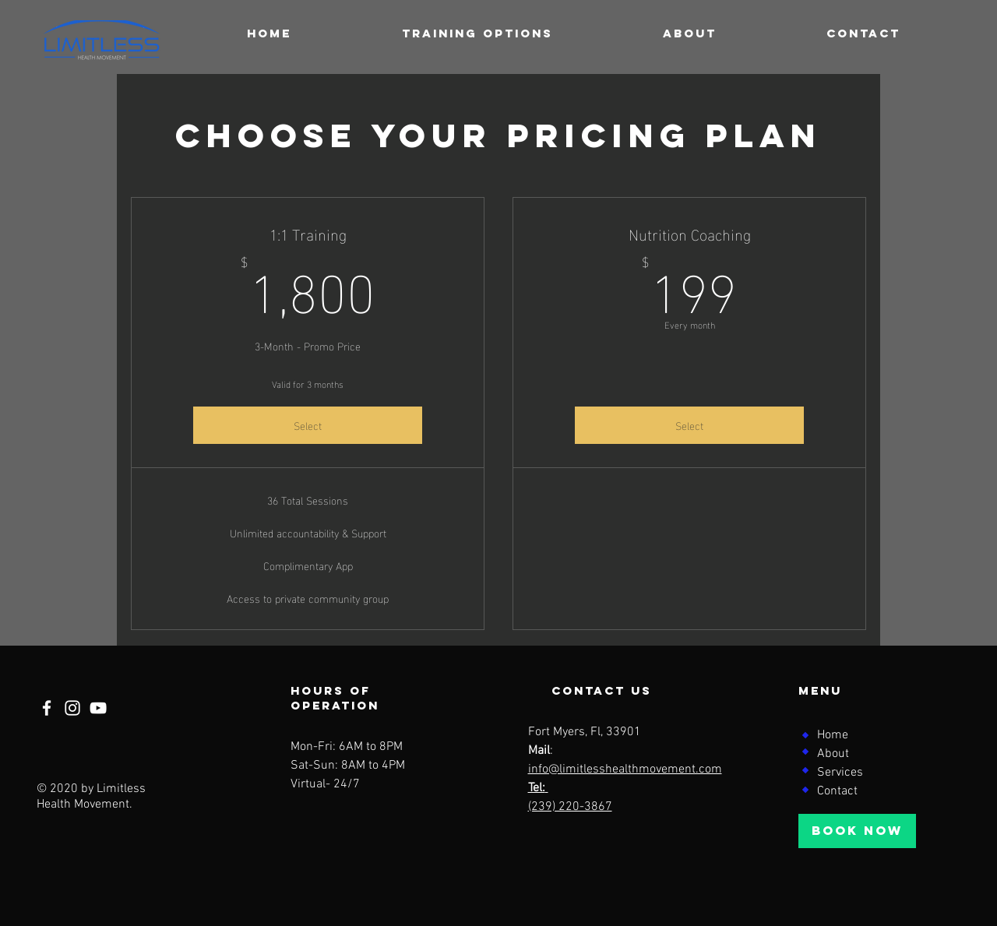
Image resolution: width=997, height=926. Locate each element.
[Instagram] (72, 708)
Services (840, 772)
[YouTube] (98, 708)
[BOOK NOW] (857, 831)
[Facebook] (47, 708)
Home (832, 735)
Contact (837, 791)
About (833, 754)
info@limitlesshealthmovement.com (625, 769)
